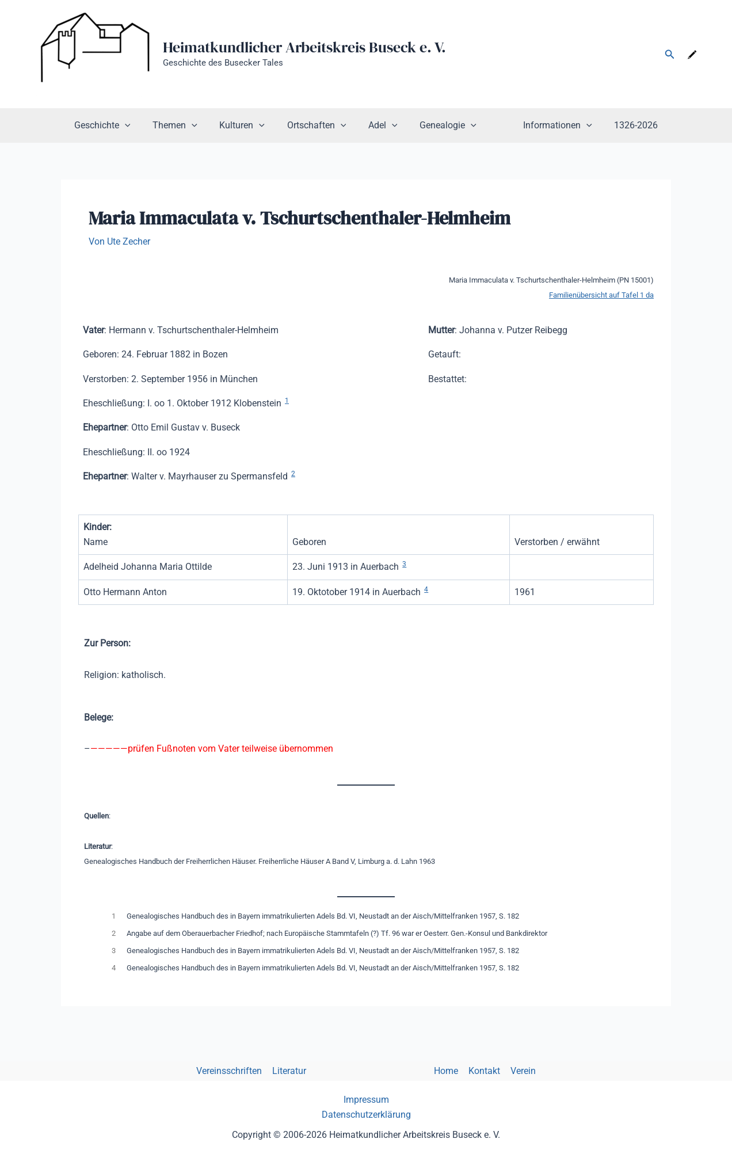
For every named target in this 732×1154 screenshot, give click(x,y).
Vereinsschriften (232, 1070)
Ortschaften (320, 125)
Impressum (366, 1099)
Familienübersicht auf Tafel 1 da (601, 295)
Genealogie (443, 125)
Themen (186, 125)
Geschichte (117, 125)
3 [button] (404, 564)
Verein (519, 1070)
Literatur (291, 1070)
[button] (670, 54)
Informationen (546, 125)
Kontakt (482, 1070)
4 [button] (426, 589)
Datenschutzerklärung (366, 1114)
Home (445, 1070)
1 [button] (287, 401)
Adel (383, 125)
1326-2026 (621, 125)
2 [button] (293, 474)
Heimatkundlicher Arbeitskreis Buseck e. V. (304, 47)
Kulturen (250, 125)
